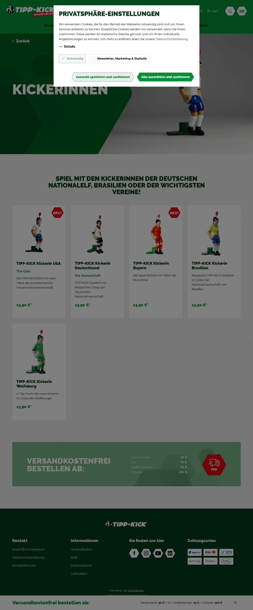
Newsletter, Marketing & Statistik (122, 58)
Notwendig (75, 58)
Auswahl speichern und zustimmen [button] (103, 77)
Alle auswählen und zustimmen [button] (165, 77)
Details (67, 46)
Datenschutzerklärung (172, 39)
